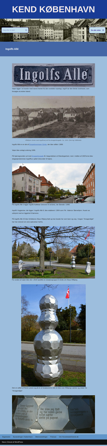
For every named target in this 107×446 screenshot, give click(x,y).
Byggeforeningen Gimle (38, 145)
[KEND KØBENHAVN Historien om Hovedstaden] (53, 9)
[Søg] (12, 30)
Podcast (54, 438)
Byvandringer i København (23, 438)
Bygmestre (6, 438)
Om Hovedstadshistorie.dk (70, 438)
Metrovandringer (42, 438)
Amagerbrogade (38, 156)
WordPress (19, 443)
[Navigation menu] (97, 30)
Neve (4, 443)
